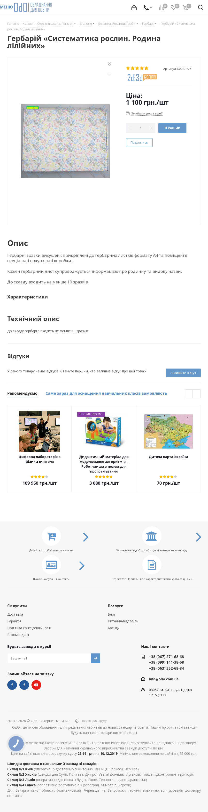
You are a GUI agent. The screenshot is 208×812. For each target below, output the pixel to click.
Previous (189, 394)
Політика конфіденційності (29, 628)
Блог (112, 614)
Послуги (115, 605)
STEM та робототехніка (12, 685)
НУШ (24, 685)
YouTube (36, 685)
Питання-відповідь (123, 621)
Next (197, 394)
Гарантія (14, 621)
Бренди (114, 628)
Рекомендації (18, 634)
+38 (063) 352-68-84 (166, 668)
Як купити (17, 605)
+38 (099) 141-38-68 (166, 662)
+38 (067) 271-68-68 (166, 656)
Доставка (15, 614)
